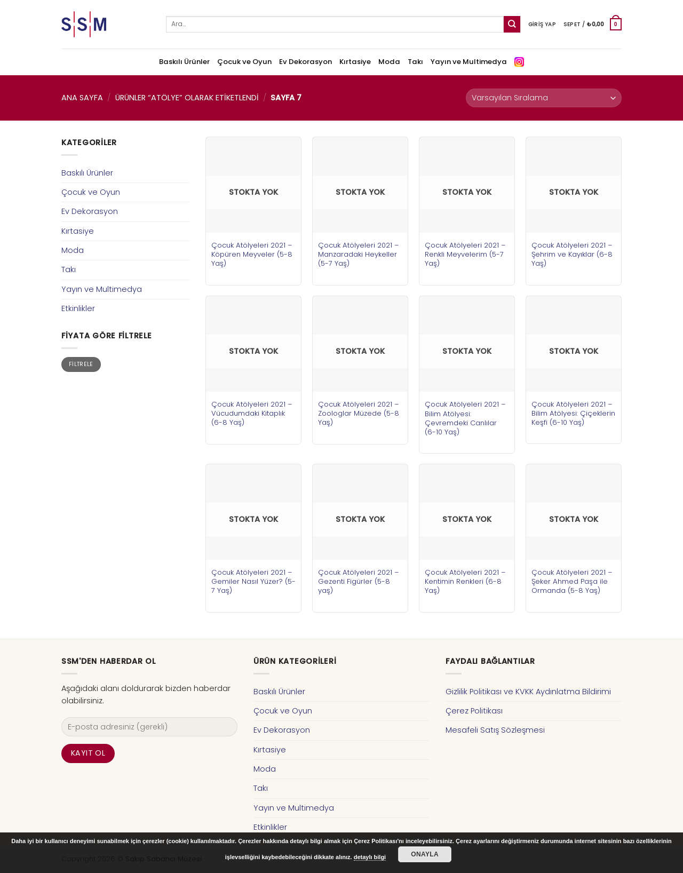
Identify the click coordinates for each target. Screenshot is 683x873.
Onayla (425, 854)
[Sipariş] (544, 98)
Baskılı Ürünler (184, 62)
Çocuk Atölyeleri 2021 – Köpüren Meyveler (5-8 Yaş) (251, 254)
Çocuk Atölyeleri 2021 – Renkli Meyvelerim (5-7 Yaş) (465, 254)
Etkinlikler (78, 308)
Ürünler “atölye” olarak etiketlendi (187, 97)
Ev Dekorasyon (305, 62)
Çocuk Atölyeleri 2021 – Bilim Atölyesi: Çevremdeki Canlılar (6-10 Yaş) (465, 418)
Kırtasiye (355, 62)
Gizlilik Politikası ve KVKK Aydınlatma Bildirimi (528, 691)
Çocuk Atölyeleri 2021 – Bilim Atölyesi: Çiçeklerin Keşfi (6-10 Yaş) (573, 413)
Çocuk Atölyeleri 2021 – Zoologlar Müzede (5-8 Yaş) (358, 413)
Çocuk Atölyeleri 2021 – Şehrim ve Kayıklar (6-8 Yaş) (572, 254)
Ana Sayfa (82, 97)
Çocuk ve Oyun (244, 62)
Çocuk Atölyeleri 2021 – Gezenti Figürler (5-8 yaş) (358, 581)
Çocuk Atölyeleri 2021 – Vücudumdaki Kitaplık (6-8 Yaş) (251, 413)
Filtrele (81, 364)
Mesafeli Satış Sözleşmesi (495, 730)
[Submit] (512, 24)
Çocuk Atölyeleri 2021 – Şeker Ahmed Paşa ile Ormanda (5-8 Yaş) (572, 581)
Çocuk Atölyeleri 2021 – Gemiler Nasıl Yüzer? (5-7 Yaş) (253, 581)
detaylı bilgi (370, 857)
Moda (389, 62)
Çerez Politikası (474, 710)
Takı (415, 62)
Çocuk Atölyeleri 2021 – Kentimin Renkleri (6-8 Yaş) (465, 581)
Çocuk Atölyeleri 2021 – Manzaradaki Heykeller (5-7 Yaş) (358, 254)
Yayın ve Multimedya (469, 62)
